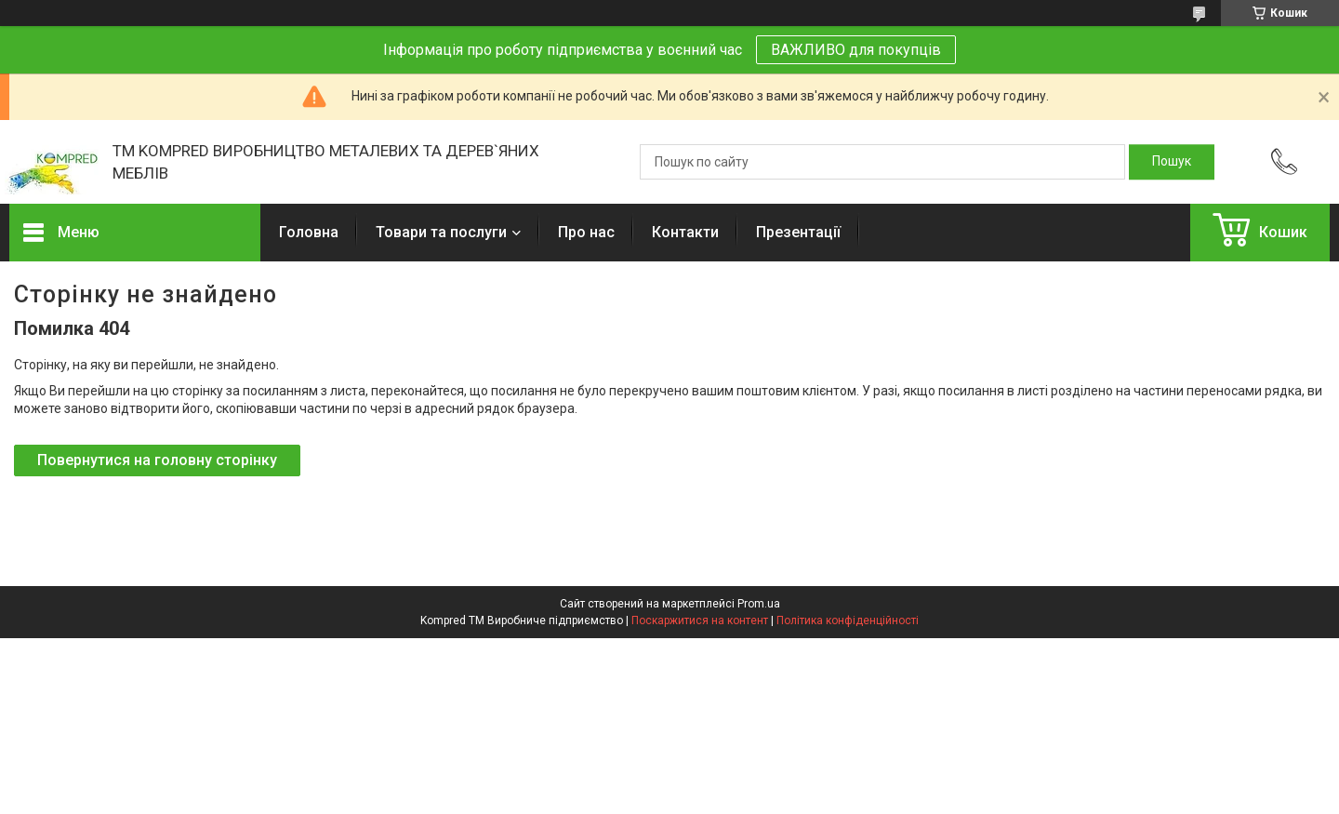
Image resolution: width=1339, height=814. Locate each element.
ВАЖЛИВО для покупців (856, 50)
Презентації (798, 232)
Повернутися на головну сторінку (157, 460)
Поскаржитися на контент (699, 620)
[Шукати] (1171, 162)
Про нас (586, 232)
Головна (308, 232)
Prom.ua (758, 603)
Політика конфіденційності (847, 620)
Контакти (685, 232)
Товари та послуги (441, 232)
